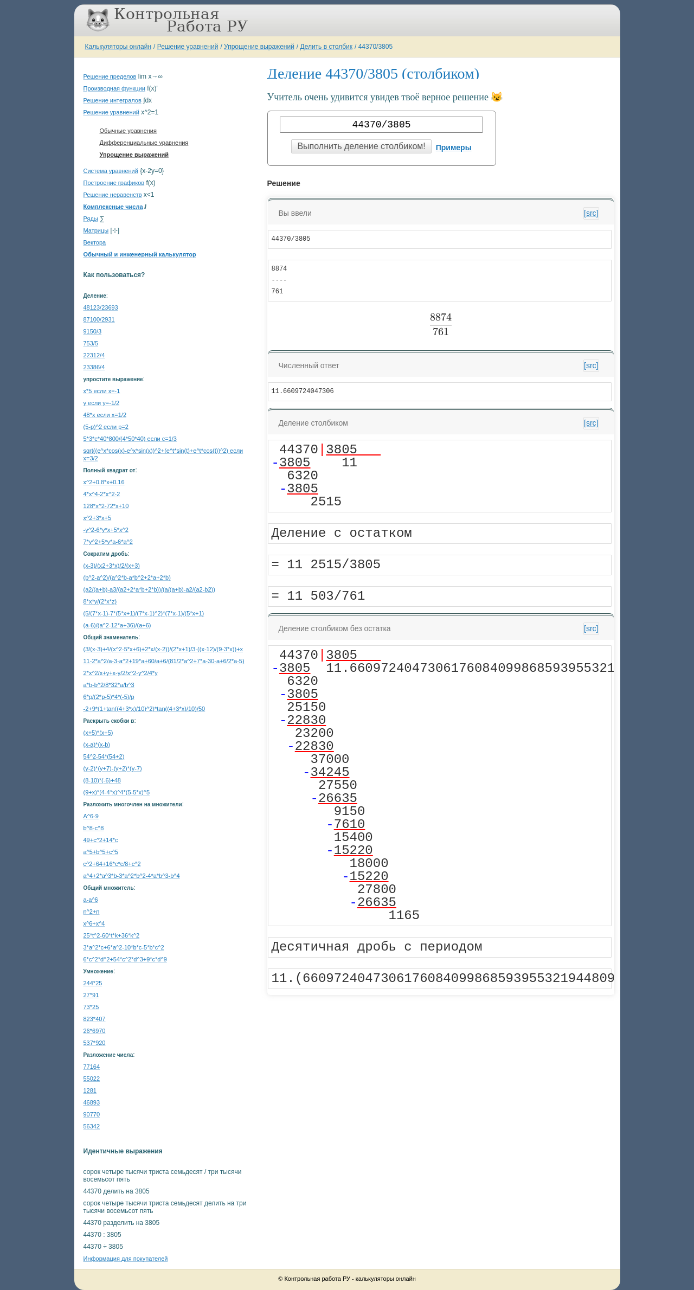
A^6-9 (91, 816)
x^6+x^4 (94, 923)
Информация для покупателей (125, 1258)
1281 (90, 1090)
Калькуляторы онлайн (118, 46)
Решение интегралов (112, 100)
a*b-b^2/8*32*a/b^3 (108, 685)
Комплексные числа (113, 206)
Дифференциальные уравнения (144, 142)
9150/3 (92, 331)
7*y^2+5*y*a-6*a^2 (108, 541)
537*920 (94, 1042)
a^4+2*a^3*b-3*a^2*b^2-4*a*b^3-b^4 (131, 875)
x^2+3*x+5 (97, 518)
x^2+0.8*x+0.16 (104, 482)
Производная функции (114, 88)
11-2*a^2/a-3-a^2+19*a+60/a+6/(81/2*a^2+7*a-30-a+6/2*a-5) (164, 661)
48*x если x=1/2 (105, 415)
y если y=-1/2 (101, 403)
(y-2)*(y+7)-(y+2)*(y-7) (112, 768)
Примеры (454, 147)
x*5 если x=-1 (101, 391)
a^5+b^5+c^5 (100, 852)
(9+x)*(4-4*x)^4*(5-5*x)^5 (116, 792)
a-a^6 (90, 899)
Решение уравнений (188, 46)
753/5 (91, 343)
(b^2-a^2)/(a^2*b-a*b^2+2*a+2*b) (127, 577)
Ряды (90, 218)
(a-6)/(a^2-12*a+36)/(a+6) (117, 625)
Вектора (94, 242)
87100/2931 (99, 319)
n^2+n (91, 911)
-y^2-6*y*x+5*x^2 (105, 530)
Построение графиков (114, 182)
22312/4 (94, 355)
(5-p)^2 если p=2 (105, 426)
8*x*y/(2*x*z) (100, 601)
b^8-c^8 (93, 828)
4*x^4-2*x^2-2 (101, 494)
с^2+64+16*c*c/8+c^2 (112, 864)
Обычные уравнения (128, 130)
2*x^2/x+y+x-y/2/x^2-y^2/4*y (120, 673)
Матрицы (96, 230)
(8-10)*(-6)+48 (102, 780)
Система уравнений (110, 171)
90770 (91, 1114)
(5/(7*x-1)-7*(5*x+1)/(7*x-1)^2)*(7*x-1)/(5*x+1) (143, 613)
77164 (91, 1066)
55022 (91, 1078)
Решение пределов (110, 76)
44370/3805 (375, 46)
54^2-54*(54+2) (104, 756)
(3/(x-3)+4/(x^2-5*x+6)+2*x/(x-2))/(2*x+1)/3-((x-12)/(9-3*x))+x (163, 649)
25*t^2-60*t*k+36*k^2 (111, 935)
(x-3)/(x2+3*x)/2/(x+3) (111, 565)
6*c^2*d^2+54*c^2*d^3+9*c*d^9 (125, 959)
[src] (591, 213)
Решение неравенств (112, 194)
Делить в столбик (326, 46)
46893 (91, 1102)
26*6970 (94, 1031)
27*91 (91, 995)
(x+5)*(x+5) (98, 732)
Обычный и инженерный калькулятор (139, 254)
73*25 (91, 1007)
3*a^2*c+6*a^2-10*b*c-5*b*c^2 (123, 947)
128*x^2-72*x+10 (106, 506)
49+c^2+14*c (100, 840)
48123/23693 (100, 307)
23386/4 (94, 367)
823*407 (94, 1019)
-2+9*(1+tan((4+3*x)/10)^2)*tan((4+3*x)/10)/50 (144, 708)
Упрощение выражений (259, 46)
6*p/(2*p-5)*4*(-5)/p (108, 697)
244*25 (92, 983)
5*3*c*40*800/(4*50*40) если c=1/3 (130, 438)
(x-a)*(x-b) (97, 744)
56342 (91, 1126)
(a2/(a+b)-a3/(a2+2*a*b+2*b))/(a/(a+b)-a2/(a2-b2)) (149, 589)
